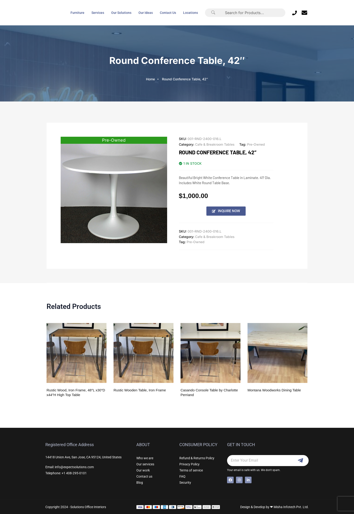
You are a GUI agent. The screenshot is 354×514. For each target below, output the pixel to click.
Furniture (77, 12)
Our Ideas (145, 12)
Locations (190, 12)
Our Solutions (121, 12)
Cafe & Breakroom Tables (215, 144)
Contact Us (168, 12)
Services (97, 12)
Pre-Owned (256, 144)
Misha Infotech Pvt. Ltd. (291, 507)
